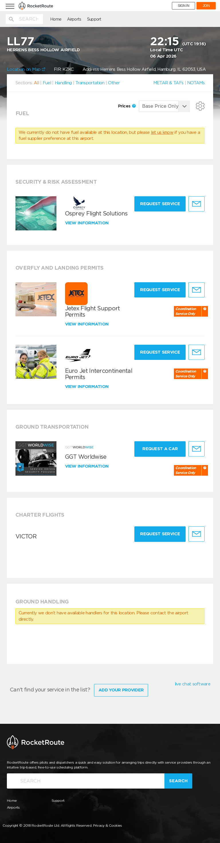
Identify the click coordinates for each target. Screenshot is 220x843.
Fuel (47, 82)
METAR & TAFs (168, 82)
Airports (74, 19)
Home (55, 19)
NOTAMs (196, 82)
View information (87, 223)
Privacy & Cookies (107, 825)
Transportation (89, 82)
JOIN (206, 6)
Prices (127, 106)
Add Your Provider (121, 690)
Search (178, 780)
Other (114, 82)
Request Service (160, 203)
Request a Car (160, 448)
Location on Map (26, 69)
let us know (162, 132)
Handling (63, 82)
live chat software (192, 684)
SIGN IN (183, 6)
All (36, 82)
